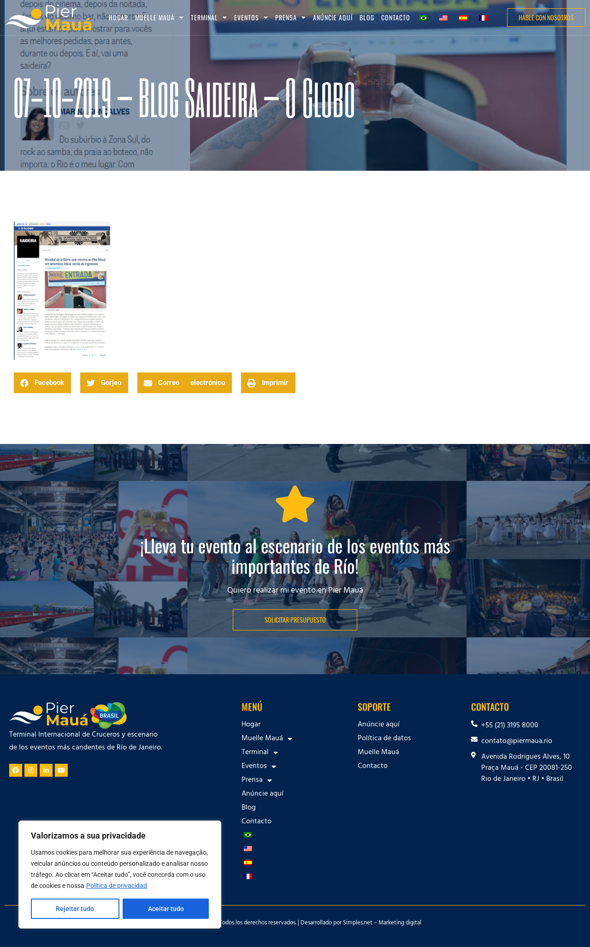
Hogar (118, 17)
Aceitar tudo (166, 908)
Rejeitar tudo (75, 908)
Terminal (209, 17)
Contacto (395, 17)
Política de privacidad (116, 885)
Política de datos (384, 738)
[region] (119, 875)
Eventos (251, 17)
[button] (42, 382)
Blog (367, 17)
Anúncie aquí (333, 17)
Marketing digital (399, 923)
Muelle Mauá (159, 17)
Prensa (290, 17)
